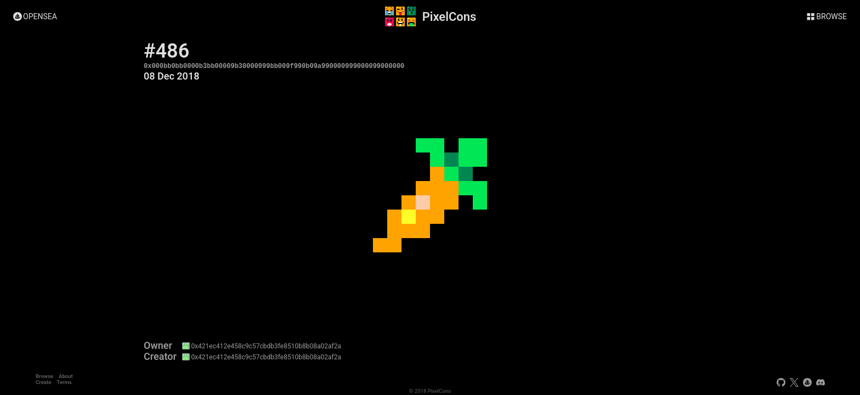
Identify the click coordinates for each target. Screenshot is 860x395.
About (66, 376)
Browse (44, 376)
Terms (63, 382)
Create (43, 382)
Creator (160, 356)
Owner (158, 345)
